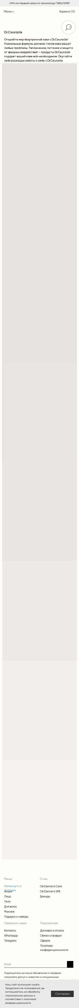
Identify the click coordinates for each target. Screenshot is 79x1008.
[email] (35, 964)
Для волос (10, 906)
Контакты (10, 930)
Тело (7, 901)
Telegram (10, 940)
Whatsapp (11, 935)
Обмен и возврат (51, 935)
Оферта (45, 940)
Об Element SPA (50, 891)
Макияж (9, 911)
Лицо (7, 896)
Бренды (45, 896)
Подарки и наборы (16, 916)
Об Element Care (51, 886)
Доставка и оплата (52, 930)
